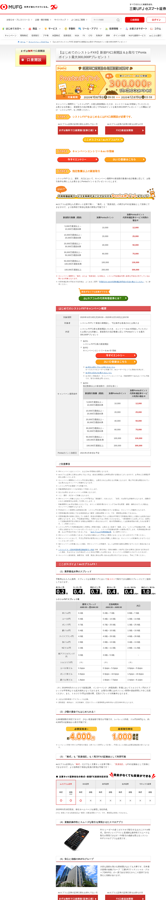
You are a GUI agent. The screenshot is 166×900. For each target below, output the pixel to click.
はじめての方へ (11, 28)
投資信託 (67, 35)
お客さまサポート (136, 28)
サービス (50, 28)
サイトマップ (60, 20)
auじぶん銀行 (155, 35)
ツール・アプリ (88, 28)
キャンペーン (10, 35)
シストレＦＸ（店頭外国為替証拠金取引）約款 (76, 550)
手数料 (69, 28)
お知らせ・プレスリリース (18, 20)
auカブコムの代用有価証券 (101, 532)
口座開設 (134, 20)
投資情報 (111, 28)
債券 (108, 35)
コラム (155, 28)
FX (84, 35)
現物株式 (24, 35)
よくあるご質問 (78, 20)
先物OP (99, 35)
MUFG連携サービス (137, 35)
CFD (90, 35)
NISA (77, 35)
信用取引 (35, 35)
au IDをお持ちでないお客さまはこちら (100, 367)
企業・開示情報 (42, 20)
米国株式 (56, 35)
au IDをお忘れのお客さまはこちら (98, 373)
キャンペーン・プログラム (38, 42)
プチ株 (46, 35)
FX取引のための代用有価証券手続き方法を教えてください (121, 282)
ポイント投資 (119, 35)
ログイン (156, 20)
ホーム (22, 42)
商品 (32, 28)
